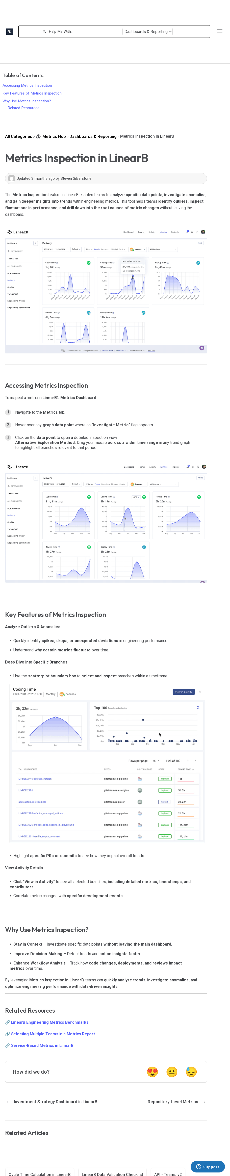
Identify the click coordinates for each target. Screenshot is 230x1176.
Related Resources (23, 108)
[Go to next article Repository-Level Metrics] (175, 1101)
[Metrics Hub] (51, 136)
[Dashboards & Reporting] (93, 136)
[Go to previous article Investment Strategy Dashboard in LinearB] (53, 1101)
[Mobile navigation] (219, 31)
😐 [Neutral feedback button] (172, 1072)
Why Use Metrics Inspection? (27, 101)
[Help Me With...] (84, 31)
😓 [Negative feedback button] (191, 1072)
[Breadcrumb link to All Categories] (18, 136)
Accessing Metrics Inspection (27, 85)
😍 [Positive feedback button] (152, 1072)
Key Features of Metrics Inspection (32, 93)
